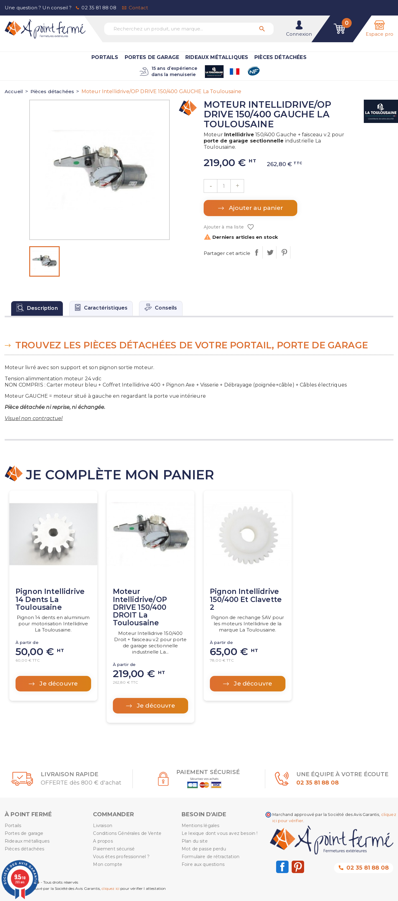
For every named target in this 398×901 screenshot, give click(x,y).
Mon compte (107, 864)
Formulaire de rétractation (210, 856)
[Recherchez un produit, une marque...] (189, 29)
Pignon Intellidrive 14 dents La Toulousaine (50, 599)
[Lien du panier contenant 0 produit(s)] (339, 29)
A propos (103, 841)
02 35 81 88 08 (98, 8)
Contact (138, 8)
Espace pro (379, 34)
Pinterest (284, 252)
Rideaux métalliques (216, 57)
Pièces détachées (280, 57)
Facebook (282, 867)
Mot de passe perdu (204, 849)
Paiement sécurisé (114, 849)
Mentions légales (201, 825)
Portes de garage (152, 57)
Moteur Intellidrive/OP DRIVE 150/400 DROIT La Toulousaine (140, 607)
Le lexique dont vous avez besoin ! (219, 833)
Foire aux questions (203, 864)
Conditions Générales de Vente (127, 833)
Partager (256, 252)
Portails (104, 57)
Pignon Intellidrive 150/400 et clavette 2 (246, 599)
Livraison (102, 825)
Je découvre (58, 683)
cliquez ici (110, 888)
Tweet (270, 252)
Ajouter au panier (255, 207)
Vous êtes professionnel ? (121, 856)
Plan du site (195, 841)
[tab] (37, 308)
